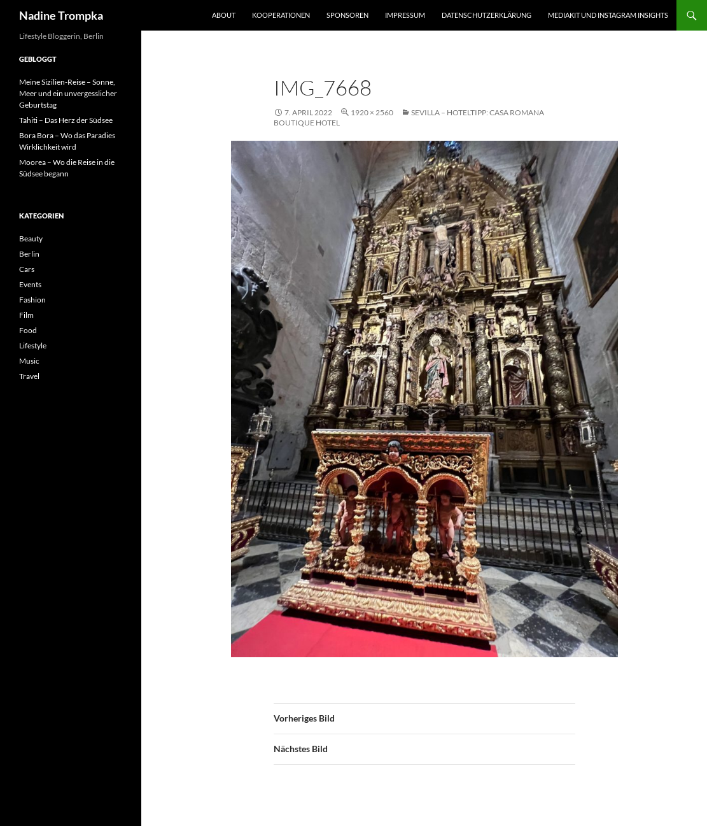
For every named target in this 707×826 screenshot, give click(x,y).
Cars (26, 269)
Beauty (31, 238)
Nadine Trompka (61, 15)
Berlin (29, 254)
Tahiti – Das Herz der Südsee (66, 120)
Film (26, 315)
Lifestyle (32, 345)
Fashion (32, 299)
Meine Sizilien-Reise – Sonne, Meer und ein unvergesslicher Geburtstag (68, 93)
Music (29, 361)
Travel (29, 376)
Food (28, 330)
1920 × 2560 (372, 112)
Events (30, 284)
